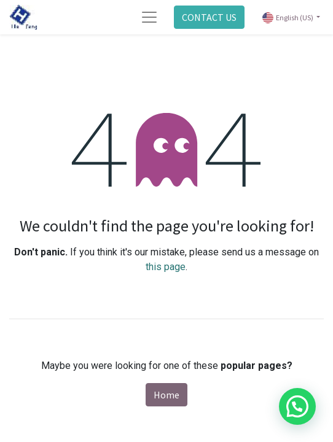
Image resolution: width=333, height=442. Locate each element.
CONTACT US (209, 17)
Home (166, 395)
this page (166, 267)
